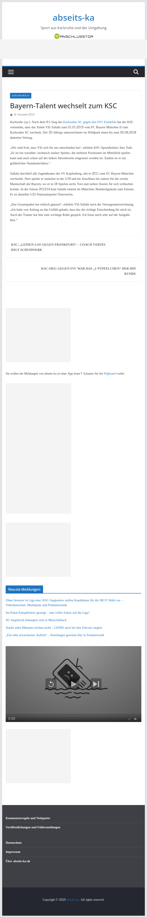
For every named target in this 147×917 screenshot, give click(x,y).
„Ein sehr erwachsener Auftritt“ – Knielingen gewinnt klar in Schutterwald (55, 635)
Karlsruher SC (21, 96)
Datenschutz (14, 842)
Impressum (13, 852)
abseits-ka (74, 17)
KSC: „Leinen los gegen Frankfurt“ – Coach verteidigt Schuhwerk (58, 247)
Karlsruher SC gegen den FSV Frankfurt (90, 122)
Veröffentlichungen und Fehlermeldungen (33, 827)
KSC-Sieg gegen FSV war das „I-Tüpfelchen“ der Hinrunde (88, 271)
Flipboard (110, 373)
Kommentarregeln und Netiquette (28, 818)
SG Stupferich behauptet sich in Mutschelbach (36, 620)
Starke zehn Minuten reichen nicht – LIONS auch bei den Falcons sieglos (54, 628)
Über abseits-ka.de (18, 861)
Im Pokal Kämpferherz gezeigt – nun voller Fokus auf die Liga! (48, 613)
